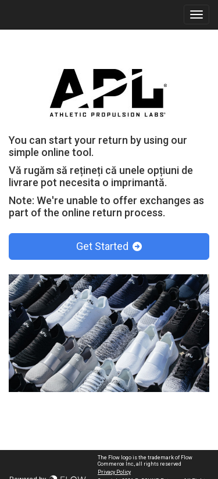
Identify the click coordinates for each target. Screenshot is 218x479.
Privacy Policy (114, 472)
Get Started (109, 246)
